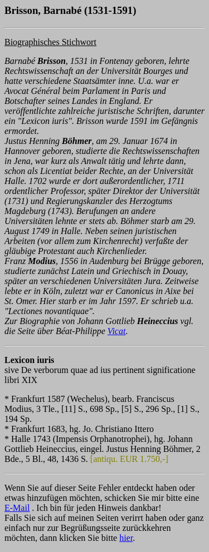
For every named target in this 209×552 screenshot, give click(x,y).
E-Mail (17, 508)
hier (126, 538)
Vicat (117, 331)
